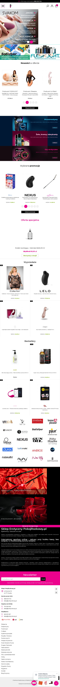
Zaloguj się (4, 624)
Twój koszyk (4, 629)
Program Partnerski (6, 645)
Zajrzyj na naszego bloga (30, 526)
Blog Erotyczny (5, 673)
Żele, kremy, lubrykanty (47, 134)
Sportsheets (13, 91)
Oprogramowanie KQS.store (25, 683)
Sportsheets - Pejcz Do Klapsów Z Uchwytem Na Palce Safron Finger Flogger (10, 95)
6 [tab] (37, 206)
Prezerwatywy (51, 119)
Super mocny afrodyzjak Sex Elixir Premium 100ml (45, 372)
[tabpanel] (30, 26)
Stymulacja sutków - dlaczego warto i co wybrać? (16, 490)
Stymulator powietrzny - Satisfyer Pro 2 (45, 329)
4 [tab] (33, 102)
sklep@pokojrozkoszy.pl (10, 601)
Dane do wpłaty (5, 664)
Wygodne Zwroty (6, 666)
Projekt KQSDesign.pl (37, 683)
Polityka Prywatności (6, 640)
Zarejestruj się (5, 626)
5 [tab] (36, 102)
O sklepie (3, 631)
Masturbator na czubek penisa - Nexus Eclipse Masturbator (50, 198)
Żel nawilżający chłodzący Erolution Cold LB (10, 198)
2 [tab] (32, 42)
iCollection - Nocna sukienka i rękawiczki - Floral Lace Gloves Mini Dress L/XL (15, 294)
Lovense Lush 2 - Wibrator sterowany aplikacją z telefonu (15, 408)
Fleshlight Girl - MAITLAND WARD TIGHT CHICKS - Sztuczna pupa (30, 94)
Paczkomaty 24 (5, 638)
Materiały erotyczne (6, 652)
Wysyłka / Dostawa (6, 636)
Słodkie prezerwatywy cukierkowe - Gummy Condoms (30, 198)
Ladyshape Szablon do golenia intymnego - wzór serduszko (15, 329)
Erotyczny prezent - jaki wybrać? (11, 519)
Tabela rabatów (5, 647)
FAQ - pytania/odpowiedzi (8, 654)
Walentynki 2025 (5, 650)
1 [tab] (28, 42)
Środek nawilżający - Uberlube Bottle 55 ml (30, 248)
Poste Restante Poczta (7, 643)
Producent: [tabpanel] (10, 82)
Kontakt (3, 671)
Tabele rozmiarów (6, 659)
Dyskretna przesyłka (6, 633)
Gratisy (3, 657)
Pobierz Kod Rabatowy (7, 661)
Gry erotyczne (51, 149)
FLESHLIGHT (34, 91)
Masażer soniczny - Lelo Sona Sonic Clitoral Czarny (45, 293)
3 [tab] (30, 102)
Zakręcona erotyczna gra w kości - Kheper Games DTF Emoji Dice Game (44, 409)
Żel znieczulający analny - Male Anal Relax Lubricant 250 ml (15, 372)
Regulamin (4, 668)
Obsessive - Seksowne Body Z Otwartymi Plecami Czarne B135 (50, 94)
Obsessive (54, 91)
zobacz (55, 127)
